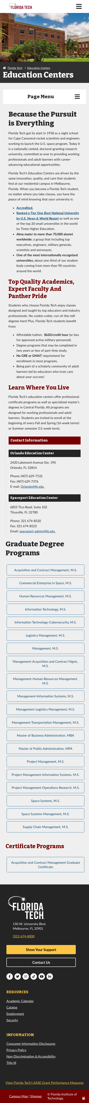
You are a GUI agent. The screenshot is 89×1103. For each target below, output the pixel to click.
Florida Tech (15, 68)
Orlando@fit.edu (33, 486)
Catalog (11, 1007)
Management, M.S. (45, 648)
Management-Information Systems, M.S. (45, 696)
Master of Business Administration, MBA (45, 735)
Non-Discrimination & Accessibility (31, 1056)
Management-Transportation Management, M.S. (45, 722)
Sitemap (36, 1096)
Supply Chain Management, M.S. (46, 827)
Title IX (11, 1063)
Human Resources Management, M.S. (45, 596)
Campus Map (18, 1096)
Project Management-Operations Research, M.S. (46, 787)
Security (12, 1020)
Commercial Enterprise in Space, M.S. (45, 583)
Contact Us (41, 962)
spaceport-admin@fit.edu (37, 531)
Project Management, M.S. (45, 761)
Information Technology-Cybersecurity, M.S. (46, 622)
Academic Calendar (20, 1001)
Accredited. (24, 208)
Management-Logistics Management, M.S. (45, 709)
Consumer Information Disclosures (30, 1043)
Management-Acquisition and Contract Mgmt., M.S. (46, 663)
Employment (15, 1014)
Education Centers (38, 68)
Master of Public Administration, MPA (45, 748)
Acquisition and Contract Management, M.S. (45, 570)
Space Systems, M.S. (45, 801)
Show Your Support (41, 949)
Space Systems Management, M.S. (45, 814)
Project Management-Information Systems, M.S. (45, 774)
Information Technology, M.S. (45, 609)
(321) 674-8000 (23, 936)
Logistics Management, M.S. (45, 635)
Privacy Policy (16, 1050)
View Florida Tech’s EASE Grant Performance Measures (45, 1082)
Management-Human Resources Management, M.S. (45, 681)
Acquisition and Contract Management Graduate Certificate (45, 865)
